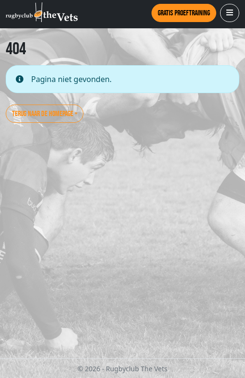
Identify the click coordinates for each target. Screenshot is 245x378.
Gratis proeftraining (184, 12)
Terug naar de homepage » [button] (44, 113)
